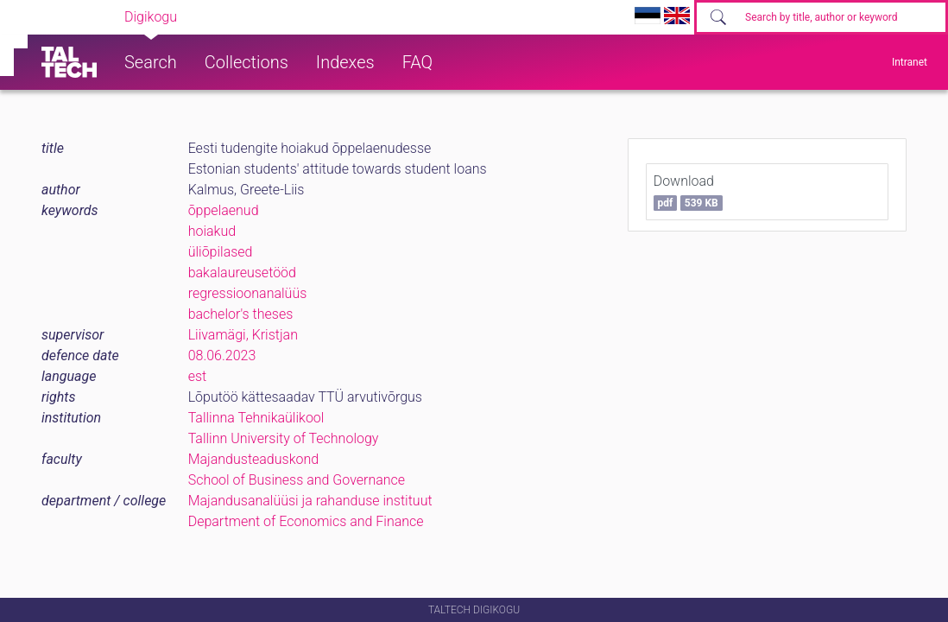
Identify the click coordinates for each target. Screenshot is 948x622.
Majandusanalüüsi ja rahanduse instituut (310, 500)
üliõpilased (220, 252)
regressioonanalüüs (247, 293)
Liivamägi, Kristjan (243, 335)
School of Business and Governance (296, 480)
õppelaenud (223, 210)
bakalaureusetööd (242, 272)
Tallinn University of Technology (283, 438)
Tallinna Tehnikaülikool (256, 417)
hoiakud (212, 231)
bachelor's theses (241, 314)
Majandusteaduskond (253, 459)
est (197, 376)
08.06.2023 (222, 355)
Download (688, 192)
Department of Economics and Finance (306, 521)
